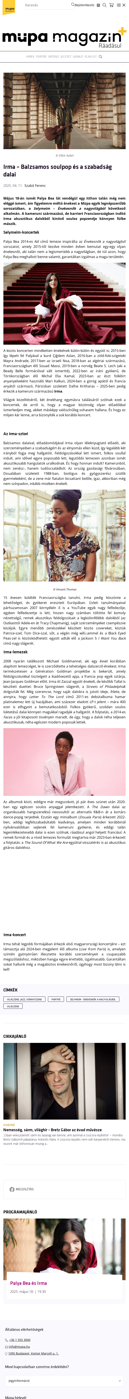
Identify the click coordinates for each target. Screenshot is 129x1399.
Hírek (30, 56)
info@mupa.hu (19, 1347)
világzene (13, 1006)
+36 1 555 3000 (19, 1340)
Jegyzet (66, 56)
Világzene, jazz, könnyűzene (24, 999)
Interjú (53, 56)
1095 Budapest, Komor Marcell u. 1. (33, 1353)
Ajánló (78, 56)
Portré (41, 56)
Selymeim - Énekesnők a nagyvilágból (93, 999)
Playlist (91, 56)
